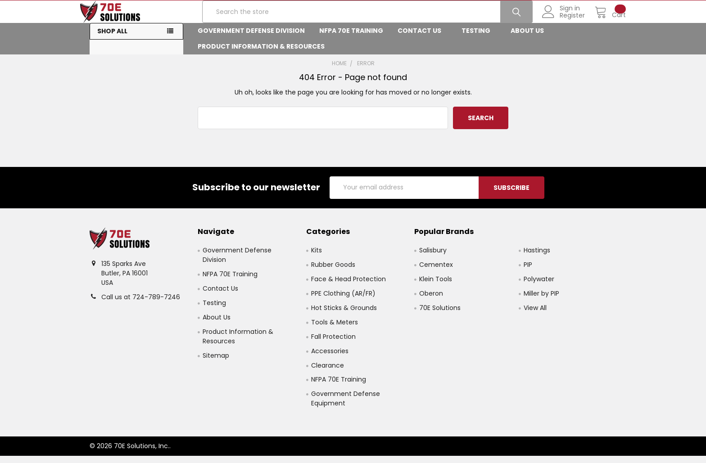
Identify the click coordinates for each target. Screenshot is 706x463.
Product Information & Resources (264, 53)
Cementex (436, 271)
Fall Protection (333, 343)
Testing (479, 37)
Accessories (329, 357)
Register (562, 20)
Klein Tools (435, 285)
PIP (528, 271)
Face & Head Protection (348, 285)
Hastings (537, 256)
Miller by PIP (541, 300)
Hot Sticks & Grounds (344, 314)
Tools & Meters (334, 328)
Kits (316, 256)
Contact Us (422, 37)
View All (535, 314)
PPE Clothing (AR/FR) (343, 300)
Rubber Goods (333, 271)
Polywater (539, 285)
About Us (530, 37)
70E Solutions (440, 314)
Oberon (431, 300)
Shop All (112, 38)
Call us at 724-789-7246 (140, 303)
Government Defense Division (251, 37)
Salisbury (433, 256)
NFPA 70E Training (351, 37)
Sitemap (216, 362)
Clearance (327, 372)
